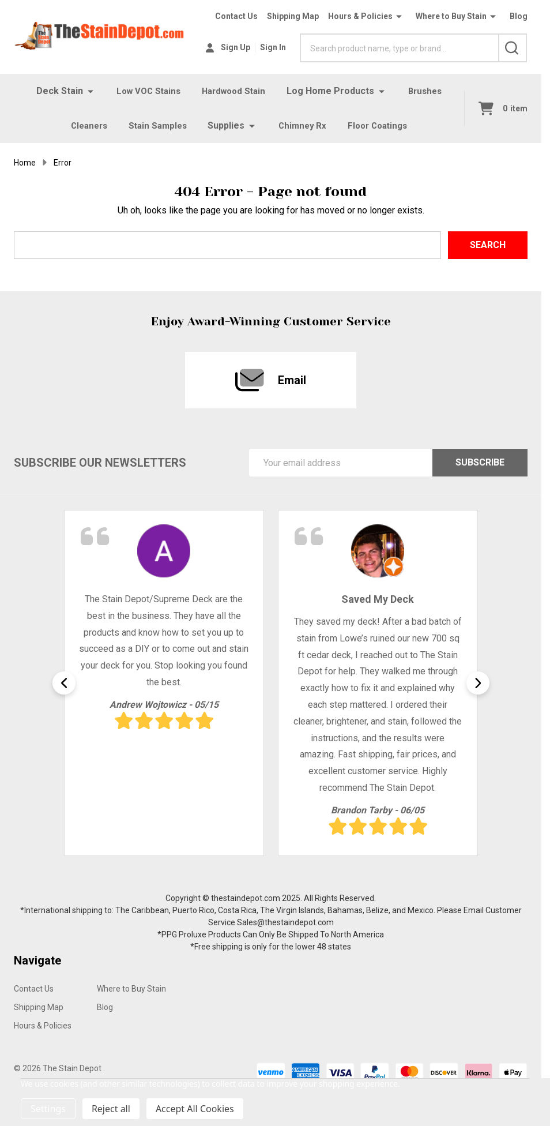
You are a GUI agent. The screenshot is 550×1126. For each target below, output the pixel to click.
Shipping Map (293, 16)
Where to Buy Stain (451, 16)
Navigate (37, 960)
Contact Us (236, 16)
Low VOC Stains (145, 90)
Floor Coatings (381, 125)
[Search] (512, 47)
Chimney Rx (303, 125)
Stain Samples (156, 125)
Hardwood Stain (234, 90)
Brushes (428, 90)
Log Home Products (333, 90)
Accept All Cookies (195, 1108)
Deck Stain (54, 90)
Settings (48, 1108)
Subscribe (479, 462)
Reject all (111, 1108)
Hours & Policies (360, 16)
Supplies (226, 125)
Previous (64, 683)
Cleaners (84, 125)
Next (477, 683)
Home (25, 162)
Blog (519, 16)
